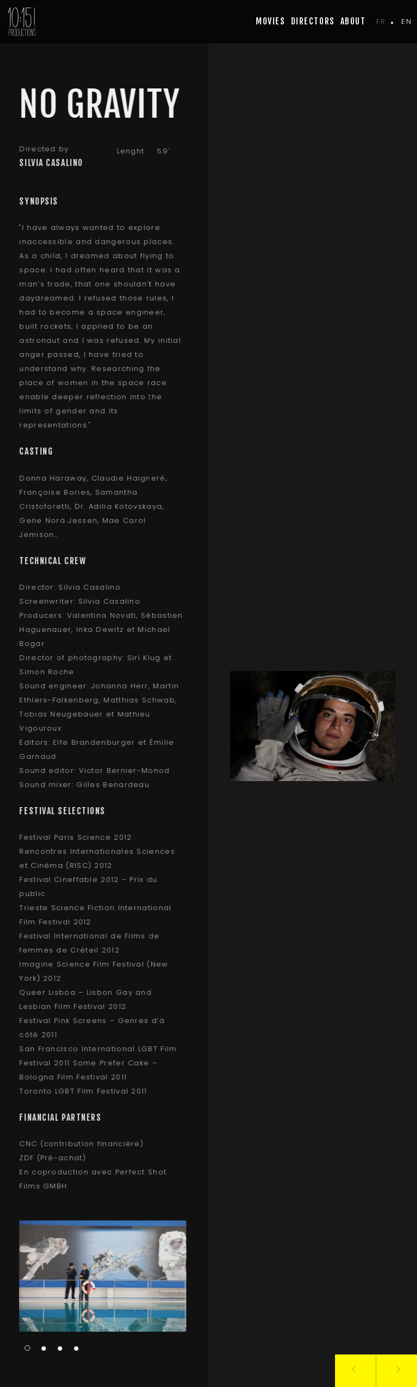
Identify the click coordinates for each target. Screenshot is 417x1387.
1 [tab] (24, 1348)
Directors (313, 21)
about (353, 21)
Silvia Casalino (48, 162)
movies (270, 21)
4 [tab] (73, 1349)
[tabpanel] (100, 1276)
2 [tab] (40, 1349)
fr (381, 21)
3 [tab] (57, 1349)
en (406, 21)
